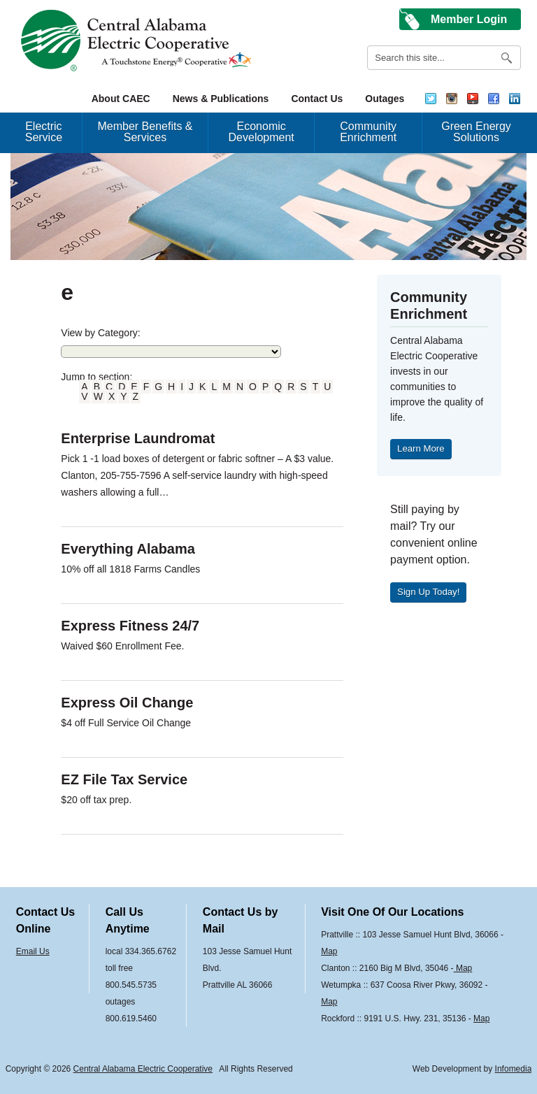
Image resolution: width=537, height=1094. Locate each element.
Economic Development (261, 131)
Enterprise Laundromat (138, 438)
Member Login (469, 19)
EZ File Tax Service (124, 779)
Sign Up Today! (428, 591)
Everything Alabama (128, 548)
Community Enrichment (368, 131)
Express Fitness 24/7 (130, 625)
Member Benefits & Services (144, 131)
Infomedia (513, 1069)
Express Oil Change (127, 702)
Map (329, 951)
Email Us (33, 951)
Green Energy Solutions (476, 131)
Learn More (420, 448)
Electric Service (43, 131)
